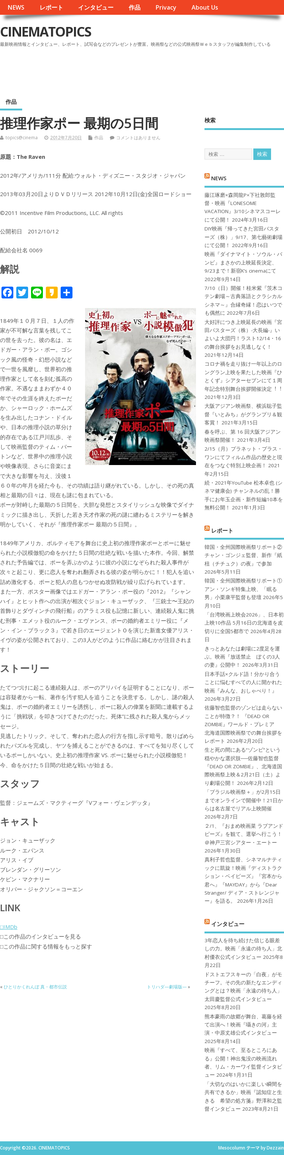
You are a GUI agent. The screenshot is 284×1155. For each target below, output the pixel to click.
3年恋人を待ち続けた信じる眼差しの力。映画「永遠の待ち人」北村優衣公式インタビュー (243, 948)
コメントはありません (138, 137)
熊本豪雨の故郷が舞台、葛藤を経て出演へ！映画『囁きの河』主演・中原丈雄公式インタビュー (243, 1024)
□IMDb (8, 926)
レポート (51, 7)
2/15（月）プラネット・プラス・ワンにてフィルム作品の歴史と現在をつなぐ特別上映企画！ (243, 457)
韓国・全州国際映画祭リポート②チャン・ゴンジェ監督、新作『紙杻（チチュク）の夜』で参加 (243, 555)
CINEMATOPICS (45, 32)
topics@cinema (22, 137)
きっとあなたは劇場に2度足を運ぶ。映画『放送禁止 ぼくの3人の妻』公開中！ (242, 657)
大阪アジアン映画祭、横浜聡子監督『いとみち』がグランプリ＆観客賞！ (243, 414)
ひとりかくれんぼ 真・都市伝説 (35, 987)
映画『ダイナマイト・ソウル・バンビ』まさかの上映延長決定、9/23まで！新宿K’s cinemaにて (243, 262)
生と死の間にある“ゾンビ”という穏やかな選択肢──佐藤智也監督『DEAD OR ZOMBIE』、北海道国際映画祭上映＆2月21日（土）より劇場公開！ (243, 766)
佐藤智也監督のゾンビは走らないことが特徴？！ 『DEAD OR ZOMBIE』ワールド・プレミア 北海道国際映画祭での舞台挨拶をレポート (243, 724)
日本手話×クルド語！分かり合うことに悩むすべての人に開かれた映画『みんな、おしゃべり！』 (243, 682)
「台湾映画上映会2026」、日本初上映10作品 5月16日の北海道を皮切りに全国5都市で (244, 623)
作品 (135, 7)
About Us (205, 7)
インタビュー (96, 7)
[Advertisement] (143, 69)
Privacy (165, 7)
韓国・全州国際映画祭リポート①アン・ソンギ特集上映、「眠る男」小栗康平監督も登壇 (243, 589)
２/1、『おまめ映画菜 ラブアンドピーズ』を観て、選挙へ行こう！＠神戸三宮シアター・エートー (243, 834)
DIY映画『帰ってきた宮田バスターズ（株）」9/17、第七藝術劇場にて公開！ (243, 237)
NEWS (15, 7)
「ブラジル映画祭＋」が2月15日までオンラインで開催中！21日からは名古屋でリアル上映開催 (243, 800)
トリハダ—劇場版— (167, 987)
